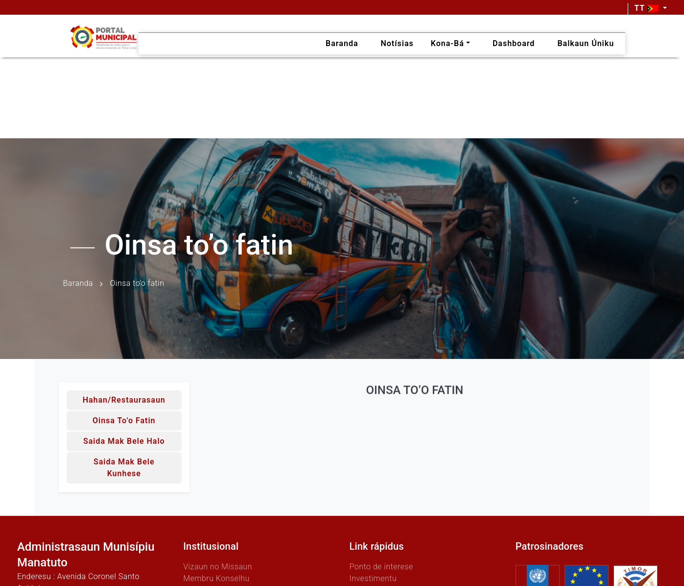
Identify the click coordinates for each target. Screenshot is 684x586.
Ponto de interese (381, 566)
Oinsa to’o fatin (124, 420)
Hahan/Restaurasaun (124, 400)
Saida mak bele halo (124, 441)
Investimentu (373, 578)
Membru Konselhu (216, 578)
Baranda (78, 283)
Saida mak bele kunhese (124, 467)
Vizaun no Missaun (217, 566)
